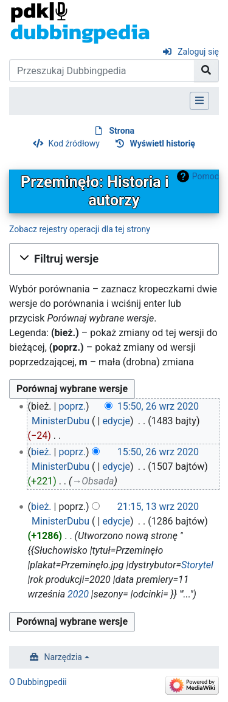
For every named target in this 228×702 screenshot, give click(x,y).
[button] (114, 259)
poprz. (72, 406)
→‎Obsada (93, 481)
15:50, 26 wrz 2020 (158, 406)
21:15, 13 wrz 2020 (158, 506)
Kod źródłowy (74, 143)
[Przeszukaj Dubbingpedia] (102, 70)
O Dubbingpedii (38, 682)
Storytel (197, 565)
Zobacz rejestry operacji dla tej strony (79, 229)
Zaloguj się (198, 52)
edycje (116, 421)
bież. (41, 452)
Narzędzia (63, 657)
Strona (121, 131)
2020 (78, 594)
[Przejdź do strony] (206, 70)
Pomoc (205, 176)
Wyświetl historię (162, 143)
